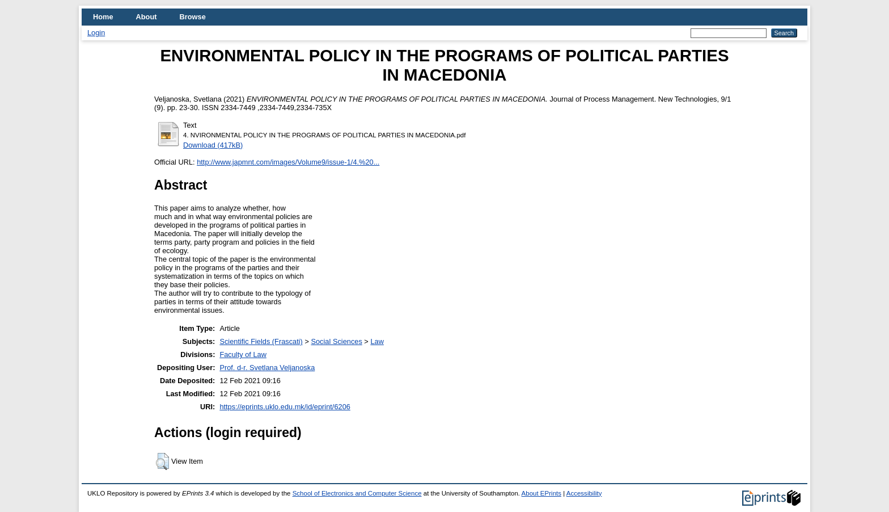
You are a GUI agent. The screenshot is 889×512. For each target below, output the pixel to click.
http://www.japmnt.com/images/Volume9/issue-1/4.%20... (288, 162)
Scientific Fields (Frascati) (260, 341)
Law (376, 341)
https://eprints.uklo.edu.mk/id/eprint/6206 (284, 406)
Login (96, 32)
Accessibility (584, 493)
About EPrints (541, 493)
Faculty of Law (242, 354)
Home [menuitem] (103, 16)
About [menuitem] (146, 16)
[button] (162, 461)
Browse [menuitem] (193, 16)
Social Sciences (336, 341)
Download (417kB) (213, 145)
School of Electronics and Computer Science (357, 493)
